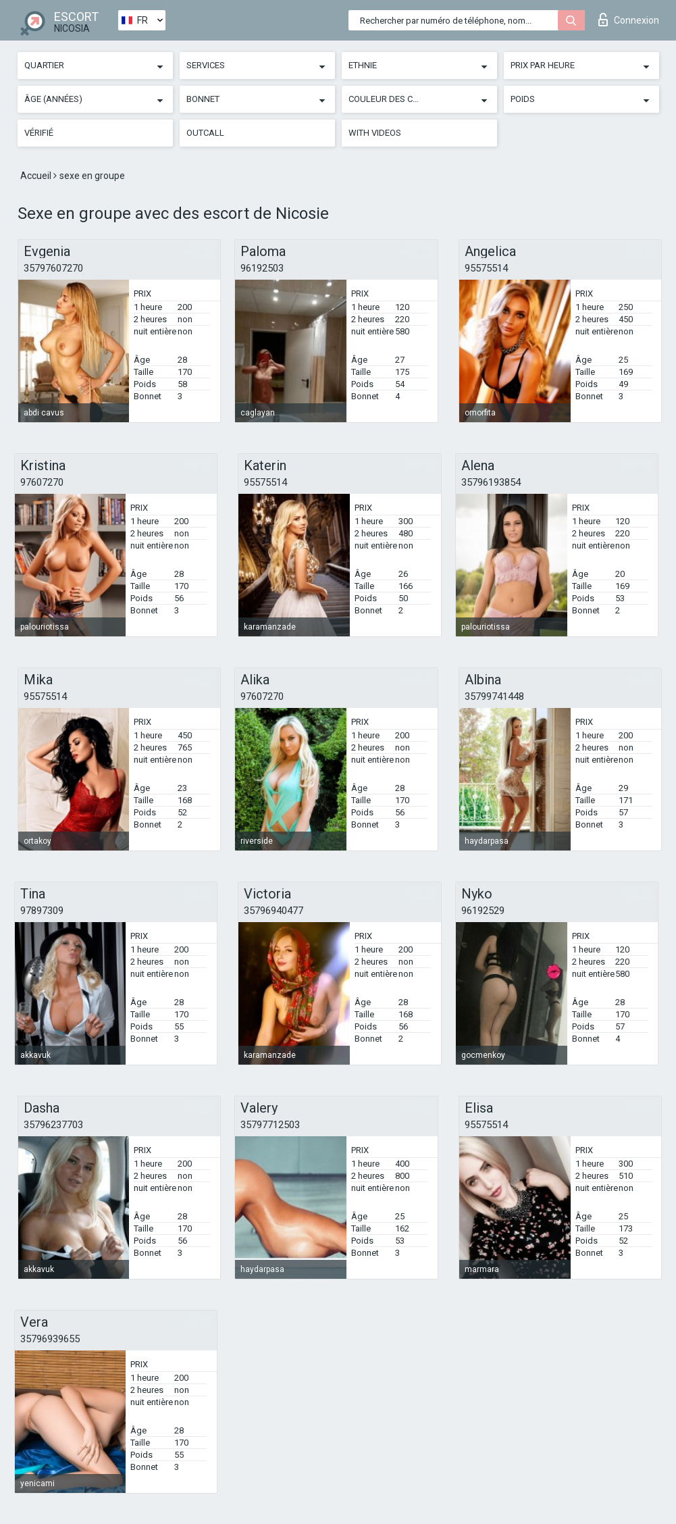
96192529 (482, 911)
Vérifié (38, 133)
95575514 (486, 268)
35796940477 (273, 911)
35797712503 (270, 1125)
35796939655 (50, 1339)
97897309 (41, 911)
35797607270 (53, 268)
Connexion (628, 19)
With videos (374, 133)
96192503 (262, 268)
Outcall (205, 133)
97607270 (41, 482)
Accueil (36, 175)
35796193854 (491, 482)
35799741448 (494, 696)
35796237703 (53, 1125)
